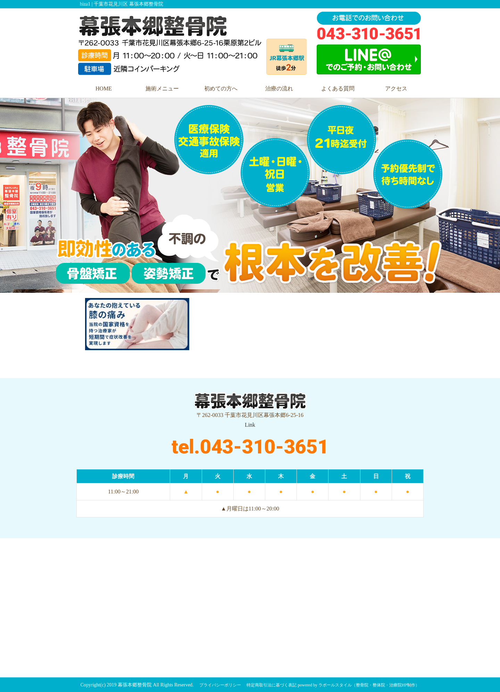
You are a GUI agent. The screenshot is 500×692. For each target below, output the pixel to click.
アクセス (396, 88)
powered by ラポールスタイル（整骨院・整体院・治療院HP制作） (359, 685)
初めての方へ (221, 88)
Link (250, 425)
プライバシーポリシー (220, 685)
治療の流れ (279, 88)
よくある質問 (338, 88)
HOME (103, 88)
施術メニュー (162, 88)
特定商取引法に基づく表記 (272, 685)
